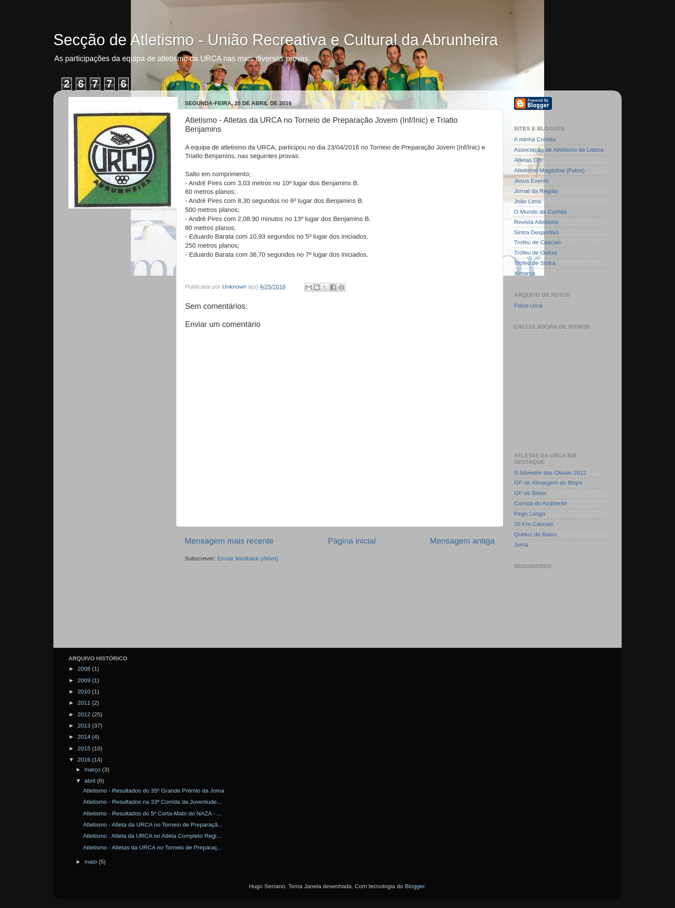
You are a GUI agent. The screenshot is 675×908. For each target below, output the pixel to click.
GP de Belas (530, 493)
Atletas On (527, 160)
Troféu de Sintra (534, 263)
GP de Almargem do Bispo (548, 482)
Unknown (235, 286)
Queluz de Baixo (535, 534)
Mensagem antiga (462, 540)
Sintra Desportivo (536, 232)
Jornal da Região (536, 191)
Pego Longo (529, 513)
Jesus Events (531, 180)
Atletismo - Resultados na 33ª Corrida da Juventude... (152, 802)
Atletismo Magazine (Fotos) (549, 170)
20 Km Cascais (533, 524)
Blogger (414, 886)
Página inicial (352, 540)
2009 (84, 680)
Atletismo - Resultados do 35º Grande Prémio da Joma (153, 790)
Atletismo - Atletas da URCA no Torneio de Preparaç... (152, 847)
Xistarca (524, 273)
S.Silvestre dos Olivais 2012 (550, 473)
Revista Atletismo (536, 222)
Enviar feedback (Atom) (247, 558)
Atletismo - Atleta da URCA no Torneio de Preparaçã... (153, 824)
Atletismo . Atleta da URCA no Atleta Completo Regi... (152, 836)
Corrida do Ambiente (540, 503)
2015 (84, 748)
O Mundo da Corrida (540, 211)
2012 (84, 714)
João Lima (527, 201)
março (93, 769)
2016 (84, 759)
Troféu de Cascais (537, 242)
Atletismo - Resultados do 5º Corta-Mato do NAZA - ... (152, 813)
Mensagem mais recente (229, 540)
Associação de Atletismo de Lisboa (559, 149)
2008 (84, 668)
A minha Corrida (535, 139)
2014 (84, 737)
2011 (84, 703)
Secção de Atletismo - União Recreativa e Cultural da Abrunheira (275, 40)
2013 (84, 725)
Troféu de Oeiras (535, 252)
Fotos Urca (528, 305)
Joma (521, 544)
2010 (84, 691)
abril (90, 780)
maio (91, 861)
